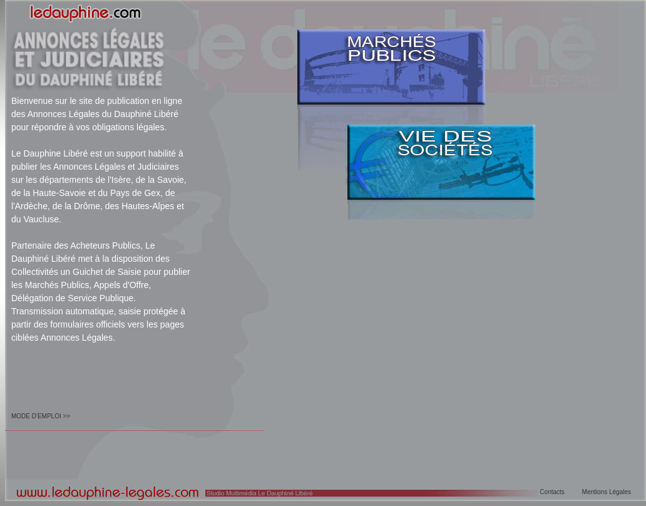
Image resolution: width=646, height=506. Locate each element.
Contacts (552, 491)
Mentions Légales (606, 491)
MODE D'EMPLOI (36, 416)
